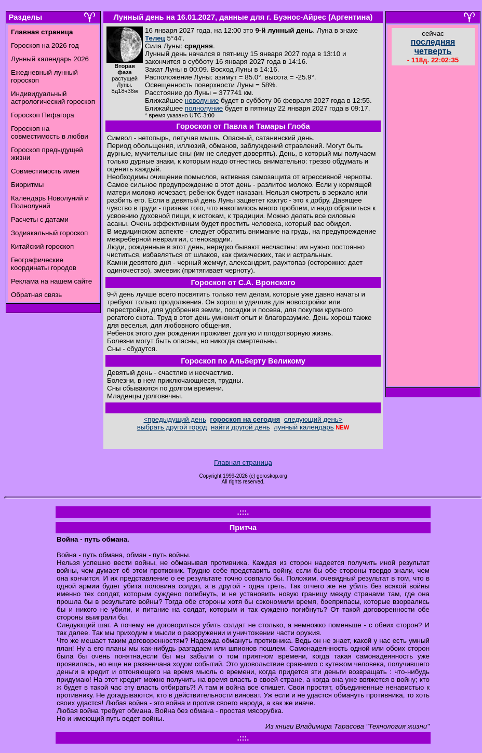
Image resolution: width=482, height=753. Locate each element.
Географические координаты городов (43, 264)
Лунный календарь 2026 (50, 59)
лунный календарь (304, 427)
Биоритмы (27, 185)
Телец (155, 38)
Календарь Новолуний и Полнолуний (50, 202)
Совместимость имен (45, 171)
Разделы (25, 17)
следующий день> (313, 419)
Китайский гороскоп (42, 246)
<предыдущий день (174, 419)
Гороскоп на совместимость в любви (49, 132)
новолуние (202, 100)
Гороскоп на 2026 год (45, 45)
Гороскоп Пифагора (42, 115)
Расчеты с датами (40, 219)
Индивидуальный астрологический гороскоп (53, 97)
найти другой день (240, 427)
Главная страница (243, 462)
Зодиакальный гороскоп (49, 233)
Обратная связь (36, 295)
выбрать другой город (172, 427)
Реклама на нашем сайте (51, 281)
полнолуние (204, 108)
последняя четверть (433, 46)
